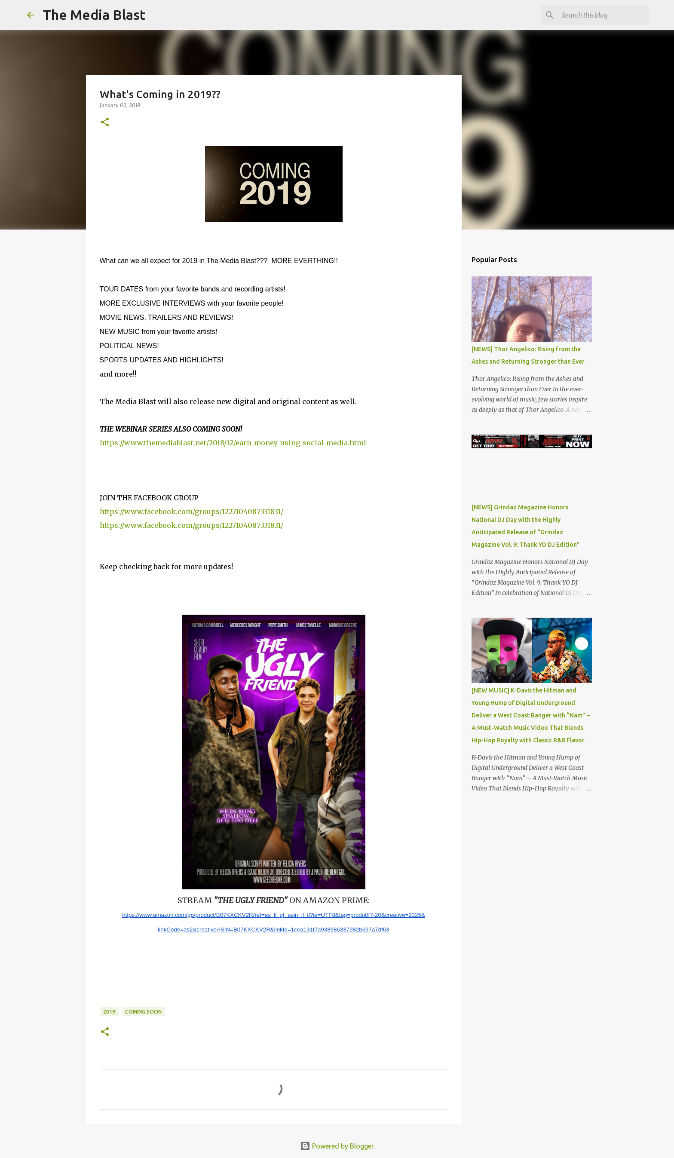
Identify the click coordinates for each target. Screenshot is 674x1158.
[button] (105, 123)
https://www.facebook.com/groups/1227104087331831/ (191, 511)
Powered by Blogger (337, 1146)
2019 (109, 1011)
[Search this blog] (603, 15)
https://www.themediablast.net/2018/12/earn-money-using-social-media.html (233, 442)
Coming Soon (143, 1011)
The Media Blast (94, 14)
